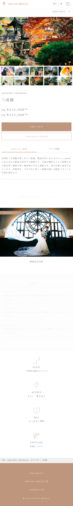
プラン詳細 (54, 149)
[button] (70, 232)
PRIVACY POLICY (35, 481)
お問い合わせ (36, 127)
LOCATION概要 (19, 149)
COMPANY (35, 490)
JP (61, 4)
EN (54, 4)
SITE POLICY (36, 473)
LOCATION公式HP (36, 136)
